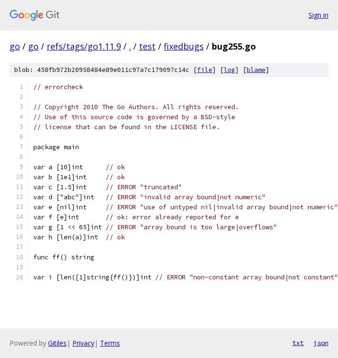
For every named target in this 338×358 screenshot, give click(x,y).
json (320, 342)
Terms (110, 343)
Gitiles (57, 343)
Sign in (318, 15)
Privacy (83, 343)
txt (298, 342)
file (204, 70)
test (147, 46)
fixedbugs (184, 46)
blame (256, 70)
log (229, 70)
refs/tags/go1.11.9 (84, 46)
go (15, 46)
